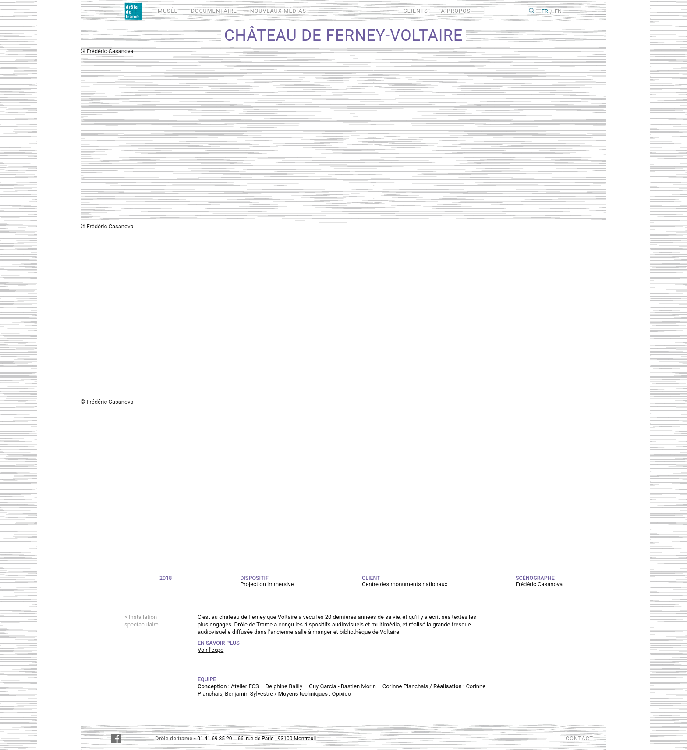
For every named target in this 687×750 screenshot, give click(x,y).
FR (545, 11)
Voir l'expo (210, 650)
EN (558, 11)
